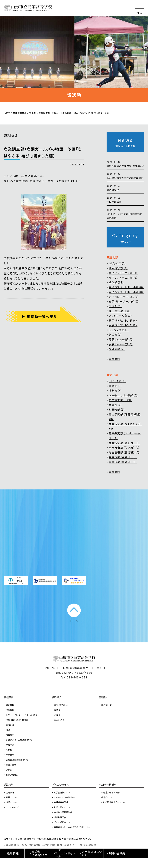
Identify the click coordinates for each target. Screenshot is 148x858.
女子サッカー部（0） (121, 344)
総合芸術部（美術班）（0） (124, 447)
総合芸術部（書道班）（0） (124, 452)
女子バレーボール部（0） (124, 301)
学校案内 (9, 697)
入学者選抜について (63, 792)
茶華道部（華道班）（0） (123, 462)
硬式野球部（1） (118, 268)
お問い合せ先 (12, 774)
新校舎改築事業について (17, 759)
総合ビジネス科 (61, 704)
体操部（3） (115, 306)
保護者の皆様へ (107, 784)
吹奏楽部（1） (117, 409)
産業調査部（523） (120, 400)
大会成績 (114, 359)
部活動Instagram (39, 853)
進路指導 (9, 784)
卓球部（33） (116, 282)
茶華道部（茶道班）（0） (123, 457)
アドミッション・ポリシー (64, 797)
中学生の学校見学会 (63, 812)
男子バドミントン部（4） (123, 320)
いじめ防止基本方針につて (113, 802)
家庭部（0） (115, 405)
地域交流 (10, 744)
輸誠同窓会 (11, 764)
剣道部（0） (115, 334)
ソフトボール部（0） (120, 315)
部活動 (103, 697)
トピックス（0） (117, 263)
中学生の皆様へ (60, 784)
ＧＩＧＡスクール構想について (19, 739)
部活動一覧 (106, 704)
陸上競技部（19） (119, 311)
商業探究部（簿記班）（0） (124, 443)
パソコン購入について (63, 822)
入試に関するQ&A (62, 807)
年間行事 (10, 754)
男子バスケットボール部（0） (126, 287)
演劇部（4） (115, 391)
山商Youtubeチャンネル (65, 853)
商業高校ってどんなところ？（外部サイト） (72, 827)
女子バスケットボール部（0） (126, 292)
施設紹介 (10, 724)
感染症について (108, 797)
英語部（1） (115, 386)
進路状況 (10, 792)
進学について (12, 802)
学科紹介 (56, 697)
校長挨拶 (10, 709)
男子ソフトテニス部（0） (123, 273)
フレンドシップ (12, 807)
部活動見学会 (60, 817)
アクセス (9, 769)
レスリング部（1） (119, 330)
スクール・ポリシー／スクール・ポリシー (23, 714)
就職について (12, 797)
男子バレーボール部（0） (124, 297)
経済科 (57, 714)
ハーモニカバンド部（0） (123, 395)
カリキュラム (59, 719)
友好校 (9, 749)
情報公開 (10, 734)
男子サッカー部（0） (121, 339)
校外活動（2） (117, 349)
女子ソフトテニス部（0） (123, 278)
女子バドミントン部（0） (123, 325)
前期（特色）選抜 (61, 802)
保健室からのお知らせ (111, 792)
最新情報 (10, 704)
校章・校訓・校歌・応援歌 (17, 719)
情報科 (57, 709)
